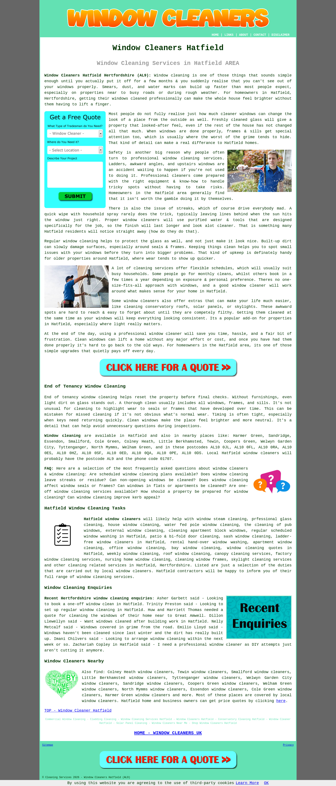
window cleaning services (192, 158)
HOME (215, 35)
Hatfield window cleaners (112, 519)
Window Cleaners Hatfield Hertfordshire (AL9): (97, 75)
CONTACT (260, 35)
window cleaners (141, 220)
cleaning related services (97, 565)
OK (266, 783)
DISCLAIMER (281, 35)
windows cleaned (129, 98)
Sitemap (47, 745)
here (280, 701)
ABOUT (243, 35)
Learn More (247, 783)
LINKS (228, 35)
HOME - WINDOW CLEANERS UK (168, 732)
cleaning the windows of (97, 616)
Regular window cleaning (71, 241)
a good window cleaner (239, 285)
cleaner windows (238, 114)
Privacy (288, 745)
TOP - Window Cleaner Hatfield (77, 710)
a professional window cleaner (148, 334)
